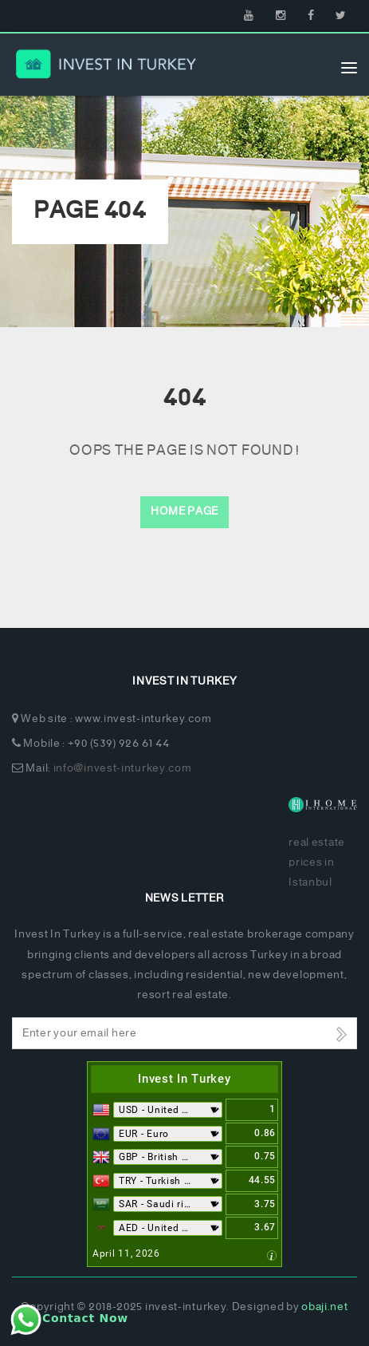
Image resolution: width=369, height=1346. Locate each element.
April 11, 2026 (126, 1253)
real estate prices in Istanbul (317, 863)
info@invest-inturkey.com (122, 769)
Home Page (184, 512)
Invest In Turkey (184, 1079)
